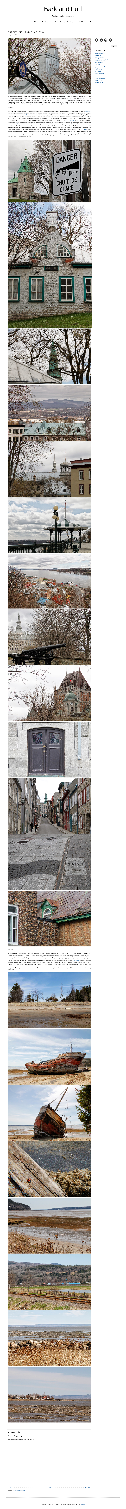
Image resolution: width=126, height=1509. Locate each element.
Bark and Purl (63, 9)
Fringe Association (100, 68)
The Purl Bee (98, 55)
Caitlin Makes (98, 69)
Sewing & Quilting (66, 22)
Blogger (83, 1504)
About (36, 22)
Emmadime (98, 71)
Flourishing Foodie (100, 53)
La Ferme (10, 957)
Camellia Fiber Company (101, 59)
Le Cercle (88, 111)
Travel (97, 22)
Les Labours (76, 960)
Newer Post (11, 1487)
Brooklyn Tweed (99, 57)
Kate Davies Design (100, 66)
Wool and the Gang (100, 60)
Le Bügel (84, 129)
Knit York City (99, 62)
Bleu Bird (97, 75)
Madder (97, 77)
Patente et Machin (31, 115)
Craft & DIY (81, 22)
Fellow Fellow (98, 80)
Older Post (87, 1487)
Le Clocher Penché (18, 124)
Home (28, 22)
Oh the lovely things (100, 78)
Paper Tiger (98, 64)
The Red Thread (99, 82)
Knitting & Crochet (49, 22)
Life (90, 22)
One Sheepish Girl (99, 73)
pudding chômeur (69, 120)
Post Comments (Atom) (19, 1490)
